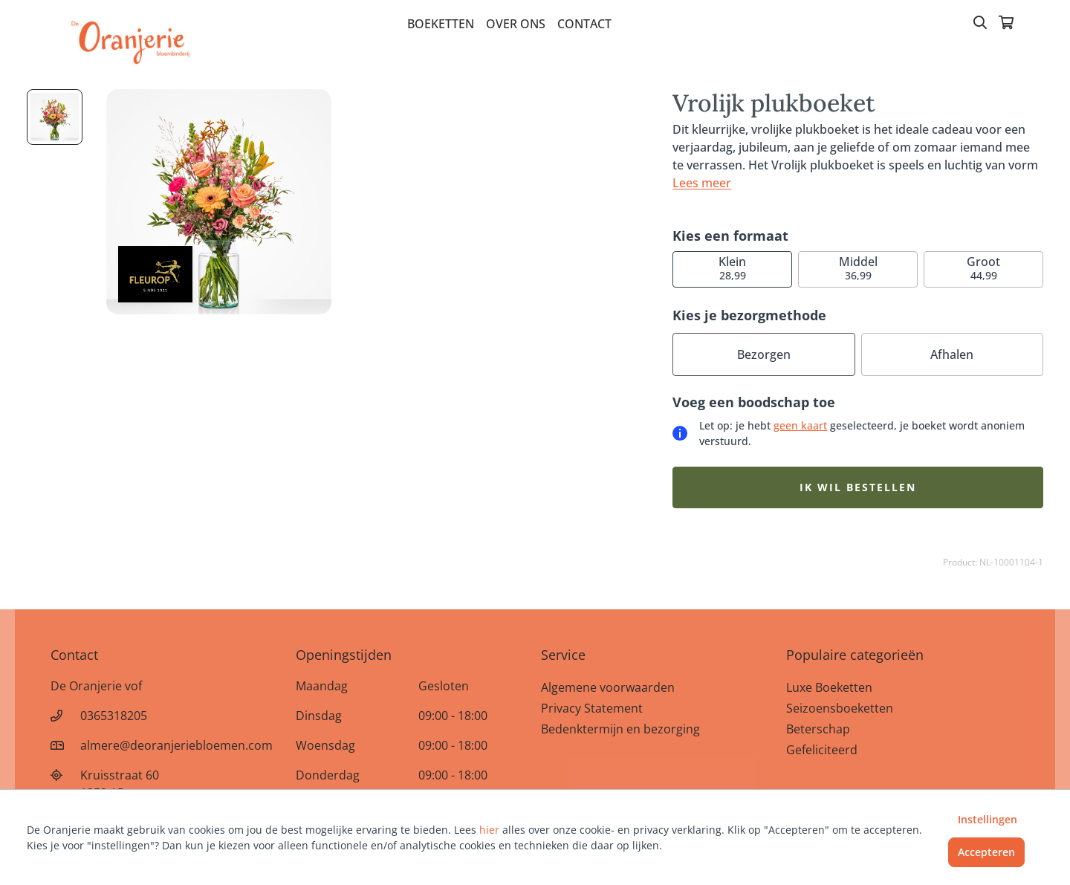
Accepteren (986, 852)
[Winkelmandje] (1006, 24)
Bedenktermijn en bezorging (620, 729)
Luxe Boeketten (829, 687)
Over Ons (515, 24)
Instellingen (987, 819)
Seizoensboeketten (839, 708)
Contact (584, 24)
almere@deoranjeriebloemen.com (176, 745)
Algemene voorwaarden (608, 687)
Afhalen (951, 354)
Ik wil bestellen (858, 487)
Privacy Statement (592, 708)
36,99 (858, 267)
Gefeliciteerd (821, 750)
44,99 (983, 267)
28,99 (732, 267)
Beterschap (818, 729)
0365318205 (113, 715)
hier (489, 830)
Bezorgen (764, 354)
